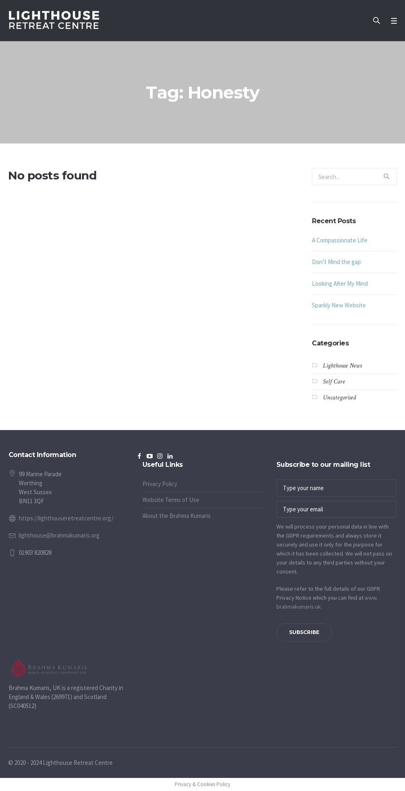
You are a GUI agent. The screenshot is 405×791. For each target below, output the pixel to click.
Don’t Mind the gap (336, 262)
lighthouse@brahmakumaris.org (59, 535)
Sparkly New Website (339, 305)
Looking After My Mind (340, 283)
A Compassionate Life (339, 240)
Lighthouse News (342, 365)
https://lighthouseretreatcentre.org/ (66, 518)
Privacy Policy (159, 484)
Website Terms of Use (170, 500)
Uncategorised (339, 397)
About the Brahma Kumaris (176, 516)
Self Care (334, 381)
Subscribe (304, 632)
